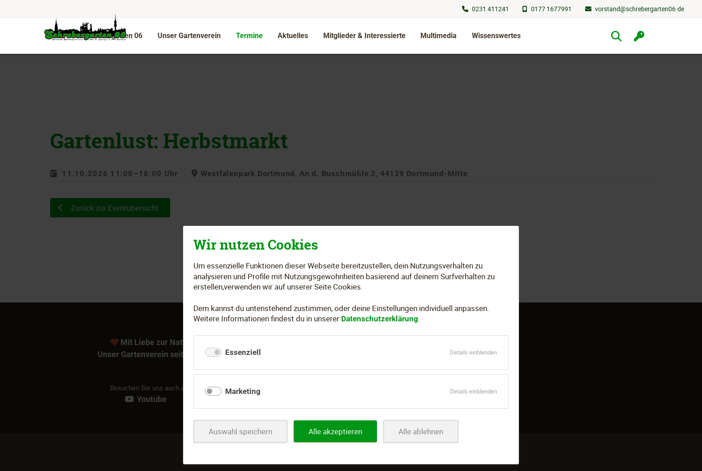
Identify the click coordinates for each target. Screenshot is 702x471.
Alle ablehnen (420, 431)
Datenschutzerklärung (379, 318)
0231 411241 (490, 8)
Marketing (243, 391)
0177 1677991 (551, 8)
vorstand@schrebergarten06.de (639, 8)
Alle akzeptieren (335, 431)
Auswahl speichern (240, 431)
